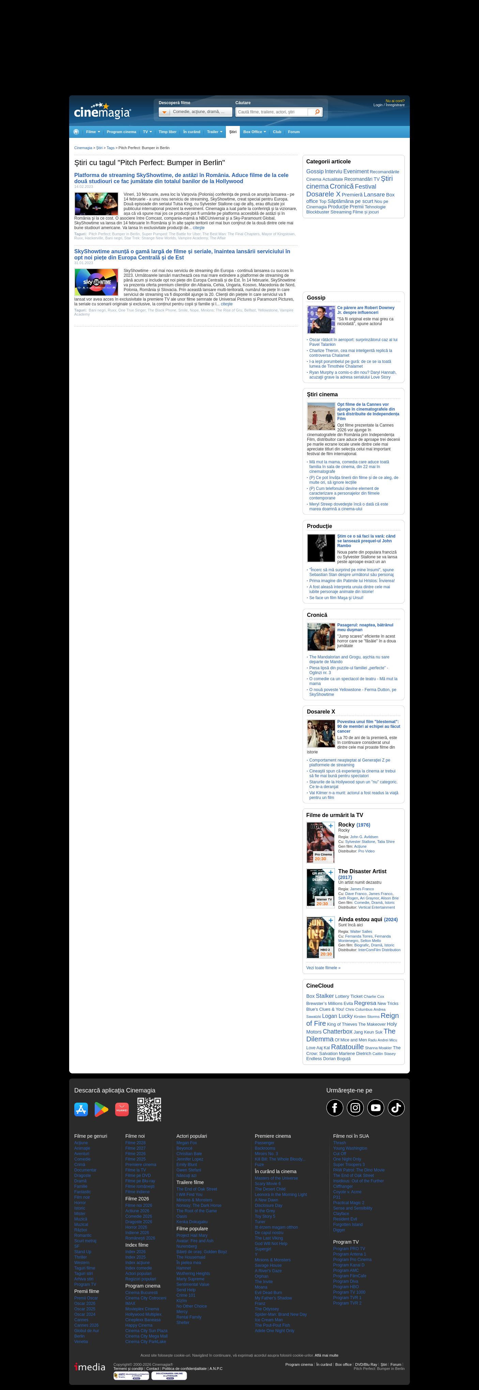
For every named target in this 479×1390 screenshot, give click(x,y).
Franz (260, 1303)
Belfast (250, 310)
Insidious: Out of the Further (358, 1181)
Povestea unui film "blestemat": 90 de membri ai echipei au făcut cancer (368, 726)
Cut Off (339, 1153)
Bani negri (113, 238)
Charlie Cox (374, 996)
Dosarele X (323, 194)
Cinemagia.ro (102, 110)
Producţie (338, 206)
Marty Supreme (190, 1279)
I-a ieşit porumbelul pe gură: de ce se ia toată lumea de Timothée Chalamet (350, 364)
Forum (294, 132)
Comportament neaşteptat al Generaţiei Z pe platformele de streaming (349, 762)
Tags (110, 148)
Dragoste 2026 (138, 1221)
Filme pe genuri (90, 1136)
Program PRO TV (349, 1248)
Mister (80, 1213)
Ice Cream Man (269, 1319)
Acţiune (360, 846)
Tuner (260, 1221)
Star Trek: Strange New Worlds (150, 238)
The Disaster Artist (362, 871)
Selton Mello (370, 941)
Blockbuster (317, 211)
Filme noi (135, 1136)
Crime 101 (185, 1295)
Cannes (81, 1319)
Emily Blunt (186, 1164)
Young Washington (350, 1148)
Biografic (361, 945)
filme (191, 299)
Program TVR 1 (347, 1297)
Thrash (339, 1142)
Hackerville (94, 238)
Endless (314, 1058)
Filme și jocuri (366, 212)
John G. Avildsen (364, 837)
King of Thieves (342, 1024)
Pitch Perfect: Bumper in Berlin (114, 234)
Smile (183, 310)
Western (81, 1262)
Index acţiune (137, 1262)
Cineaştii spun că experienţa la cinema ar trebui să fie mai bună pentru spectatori (352, 773)
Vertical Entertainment (376, 907)
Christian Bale (189, 1153)
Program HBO (346, 1286)
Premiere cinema (140, 1164)
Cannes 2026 (86, 1325)
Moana (261, 1287)
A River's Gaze (268, 1270)
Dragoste (82, 1175)
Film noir (82, 1197)
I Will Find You (189, 1194)
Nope (194, 310)
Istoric (390, 902)
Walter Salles (361, 931)
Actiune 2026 (137, 1211)
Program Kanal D (349, 1265)
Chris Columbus (358, 1009)
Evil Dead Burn (268, 1292)
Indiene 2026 (137, 1232)
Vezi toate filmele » (323, 967)
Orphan (261, 1276)
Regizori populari (140, 1279)
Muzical (81, 1224)
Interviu (333, 171)
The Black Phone (162, 310)
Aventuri (81, 1153)
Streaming (341, 211)
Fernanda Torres (359, 936)
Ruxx (78, 238)
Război (80, 1230)
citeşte (199, 227)
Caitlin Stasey (384, 1054)
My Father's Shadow (273, 1298)
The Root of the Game (196, 1211)
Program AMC (346, 1270)
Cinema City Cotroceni (145, 1298)
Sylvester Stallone (216, 204)
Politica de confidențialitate (184, 1369)
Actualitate (333, 179)
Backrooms (265, 1148)
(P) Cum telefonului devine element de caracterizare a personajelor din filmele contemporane (344, 493)
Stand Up (82, 1251)
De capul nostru (269, 1232)
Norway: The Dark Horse (198, 1205)
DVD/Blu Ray (366, 1364)
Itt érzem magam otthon (276, 1227)
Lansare (374, 194)
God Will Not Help (271, 1243)
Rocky (346, 825)
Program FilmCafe (349, 1276)
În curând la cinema (275, 1171)
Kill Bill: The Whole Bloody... (280, 1159)
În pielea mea (188, 1262)
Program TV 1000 (349, 1292)
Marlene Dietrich (355, 1053)
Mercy (182, 1311)
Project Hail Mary (191, 1235)
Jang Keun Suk (368, 1032)
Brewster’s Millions (324, 1003)
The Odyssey (267, 1309)
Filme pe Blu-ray (140, 1181)
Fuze (259, 1164)
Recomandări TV (362, 179)
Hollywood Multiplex (143, 1314)
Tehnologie (375, 206)
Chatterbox (337, 1031)
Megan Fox (186, 1142)
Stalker (325, 995)
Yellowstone (268, 310)
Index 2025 (135, 1257)
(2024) (391, 919)
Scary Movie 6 (268, 1183)
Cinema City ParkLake (145, 1341)
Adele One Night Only (274, 1330)
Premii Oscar (86, 1298)
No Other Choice (191, 1306)
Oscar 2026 (84, 1303)
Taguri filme (84, 1268)
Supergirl (263, 1249)
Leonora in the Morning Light (281, 1194)
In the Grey (265, 1211)
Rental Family (188, 1317)
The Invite (264, 1281)
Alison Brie (390, 898)
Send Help (186, 1290)
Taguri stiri (83, 1273)
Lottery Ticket (349, 996)
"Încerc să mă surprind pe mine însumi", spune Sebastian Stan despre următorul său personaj (351, 572)
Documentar (85, 1170)
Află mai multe (327, 1355)
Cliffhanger (343, 1186)
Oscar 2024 (84, 1314)
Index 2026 (135, 1251)
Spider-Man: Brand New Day (281, 1314)
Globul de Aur (86, 1330)
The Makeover (372, 1024)
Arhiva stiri (83, 1279)
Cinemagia (83, 148)
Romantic (83, 1235)
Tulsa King (182, 204)
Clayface (341, 1213)
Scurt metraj (85, 1241)
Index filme (137, 1245)
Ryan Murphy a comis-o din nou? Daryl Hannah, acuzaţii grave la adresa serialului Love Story (353, 375)
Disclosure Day (268, 1205)
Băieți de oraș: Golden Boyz (201, 1251)
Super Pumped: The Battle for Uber (171, 234)
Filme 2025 (135, 1159)
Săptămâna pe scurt (350, 201)
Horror (80, 1202)
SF (76, 1246)
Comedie (361, 902)
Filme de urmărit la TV (334, 815)
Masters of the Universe (276, 1178)
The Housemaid (190, 1257)
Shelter (182, 1322)
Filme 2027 (135, 1148)
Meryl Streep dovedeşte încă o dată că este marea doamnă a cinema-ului (348, 506)
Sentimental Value (193, 1284)
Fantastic (82, 1191)
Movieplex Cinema (142, 1309)
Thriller (80, 1257)
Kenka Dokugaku (191, 1221)
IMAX (130, 1303)
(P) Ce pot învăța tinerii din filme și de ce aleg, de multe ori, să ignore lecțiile (353, 480)
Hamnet (183, 1268)
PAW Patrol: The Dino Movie (359, 1170)
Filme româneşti (139, 1186)
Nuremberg (186, 1246)
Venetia (81, 1341)
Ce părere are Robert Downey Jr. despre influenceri (366, 310)
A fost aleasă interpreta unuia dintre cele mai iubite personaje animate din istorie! (349, 589)
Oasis (181, 1216)
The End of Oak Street (196, 1189)
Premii (357, 206)
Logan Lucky (337, 1016)
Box (310, 996)
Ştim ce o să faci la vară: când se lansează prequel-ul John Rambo (366, 541)
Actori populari (138, 1273)
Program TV (85, 1284)
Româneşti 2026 (140, 1238)
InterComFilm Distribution (379, 950)
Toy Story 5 (265, 1216)
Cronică (342, 186)
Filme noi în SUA (351, 1136)
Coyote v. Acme (347, 1191)
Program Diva (345, 1281)
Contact (152, 1369)
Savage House (268, 1265)
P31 (336, 1197)
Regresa (365, 1003)
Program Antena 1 (349, 1254)
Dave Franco (356, 894)
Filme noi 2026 (138, 1205)
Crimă (79, 1164)
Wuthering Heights (193, 1273)
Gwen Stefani (188, 1170)
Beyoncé (184, 1148)
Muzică (80, 1219)
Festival (365, 186)
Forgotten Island (348, 1224)
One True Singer (131, 310)
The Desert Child (270, 1189)
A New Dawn (266, 1200)
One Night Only (347, 1159)
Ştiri (232, 132)
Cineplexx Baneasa (142, 1319)
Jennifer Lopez (189, 1159)
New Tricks (388, 1003)
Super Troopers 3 (349, 1164)
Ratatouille (347, 1047)
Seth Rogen (348, 898)
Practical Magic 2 (348, 1202)
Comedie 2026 (138, 1216)
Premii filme (86, 1291)
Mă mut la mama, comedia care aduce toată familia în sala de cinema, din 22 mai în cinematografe (349, 467)
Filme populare (192, 1228)
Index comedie (138, 1268)
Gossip (315, 171)
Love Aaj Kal (318, 1047)
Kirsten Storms (367, 1016)
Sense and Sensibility (352, 1208)
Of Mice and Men (351, 1040)
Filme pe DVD (138, 1175)
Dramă (377, 902)
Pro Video (366, 851)
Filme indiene (137, 1191)
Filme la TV (135, 1170)
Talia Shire (386, 842)
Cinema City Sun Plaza (146, 1330)
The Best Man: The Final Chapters (231, 234)
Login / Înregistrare (389, 105)
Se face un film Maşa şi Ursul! (336, 597)
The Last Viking (269, 1238)
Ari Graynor (369, 898)
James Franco (362, 889)
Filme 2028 (135, 1142)
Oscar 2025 (84, 1309)
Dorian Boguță (337, 1058)
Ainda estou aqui (360, 919)
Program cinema (121, 132)
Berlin (79, 1336)
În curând (191, 132)
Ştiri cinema (322, 394)
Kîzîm (181, 1300)
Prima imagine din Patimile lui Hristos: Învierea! (352, 580)
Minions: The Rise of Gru (221, 310)
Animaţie (82, 1148)
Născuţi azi (186, 1175)
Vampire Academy (193, 238)
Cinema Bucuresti (141, 1292)
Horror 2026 (136, 1227)
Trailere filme (190, 1182)
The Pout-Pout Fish (272, 1325)
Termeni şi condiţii (128, 1369)
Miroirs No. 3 (266, 1153)
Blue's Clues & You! (325, 1009)
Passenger (264, 1142)
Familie (81, 1186)
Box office (343, 1364)
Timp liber (167, 132)
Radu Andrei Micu (382, 1040)
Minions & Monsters (194, 1200)
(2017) (345, 877)
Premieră (352, 194)
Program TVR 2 (347, 1303)
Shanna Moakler (378, 1048)
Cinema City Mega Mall (146, 1336)
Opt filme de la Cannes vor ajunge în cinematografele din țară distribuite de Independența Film (368, 411)
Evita (348, 1003)
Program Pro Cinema (352, 1259)
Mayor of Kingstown (278, 234)
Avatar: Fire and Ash (195, 1241)
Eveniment (356, 171)
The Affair (218, 238)
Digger (339, 1230)
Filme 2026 (135, 1153)
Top (322, 201)
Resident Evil (345, 1219)
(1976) (363, 825)
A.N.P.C (216, 1369)
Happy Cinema (138, 1325)
